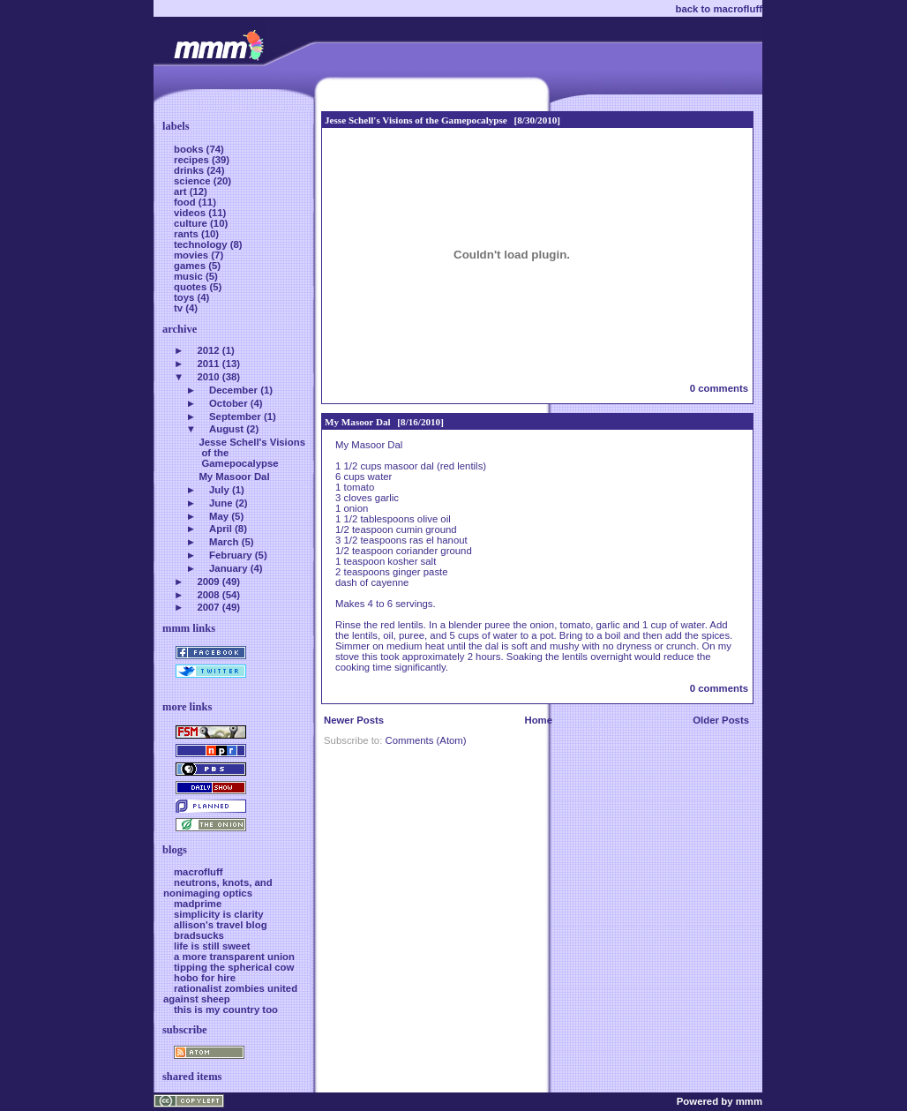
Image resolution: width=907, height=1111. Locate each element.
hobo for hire (205, 977)
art (182, 191)
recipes (193, 159)
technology (202, 244)
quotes (191, 287)
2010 (208, 377)
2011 (208, 363)
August (226, 429)
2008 (208, 594)
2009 (208, 581)
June (221, 503)
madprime (197, 903)
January (228, 568)
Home (538, 720)
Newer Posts (354, 720)
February (230, 555)
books (190, 149)
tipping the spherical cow (234, 967)
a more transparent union (234, 956)
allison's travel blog (220, 925)
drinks (190, 170)
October (228, 403)
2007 (208, 607)
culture (192, 223)
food (186, 202)
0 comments (719, 388)
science (194, 181)
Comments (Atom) (425, 740)
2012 (208, 350)
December (233, 390)
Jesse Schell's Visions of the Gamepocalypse (416, 120)
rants (187, 234)
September (235, 416)
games (191, 265)
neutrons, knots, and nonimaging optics (218, 887)
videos (191, 212)
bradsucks (199, 935)
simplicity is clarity (219, 914)
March (223, 542)
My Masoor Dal (358, 422)
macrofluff (198, 872)
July (219, 489)
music (190, 276)
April (220, 528)
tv (179, 308)
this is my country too (226, 1009)
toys (186, 297)
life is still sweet (212, 946)
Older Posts (721, 720)
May (219, 516)
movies (192, 255)
